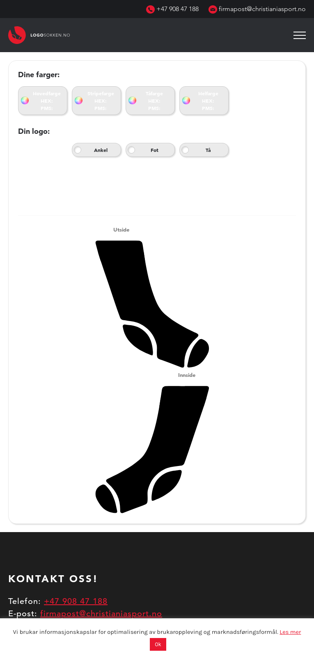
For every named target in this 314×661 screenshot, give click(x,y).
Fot (154, 150)
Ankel (101, 150)
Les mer (290, 632)
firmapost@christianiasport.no (257, 9)
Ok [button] (158, 644)
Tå (208, 150)
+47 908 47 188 (172, 9)
